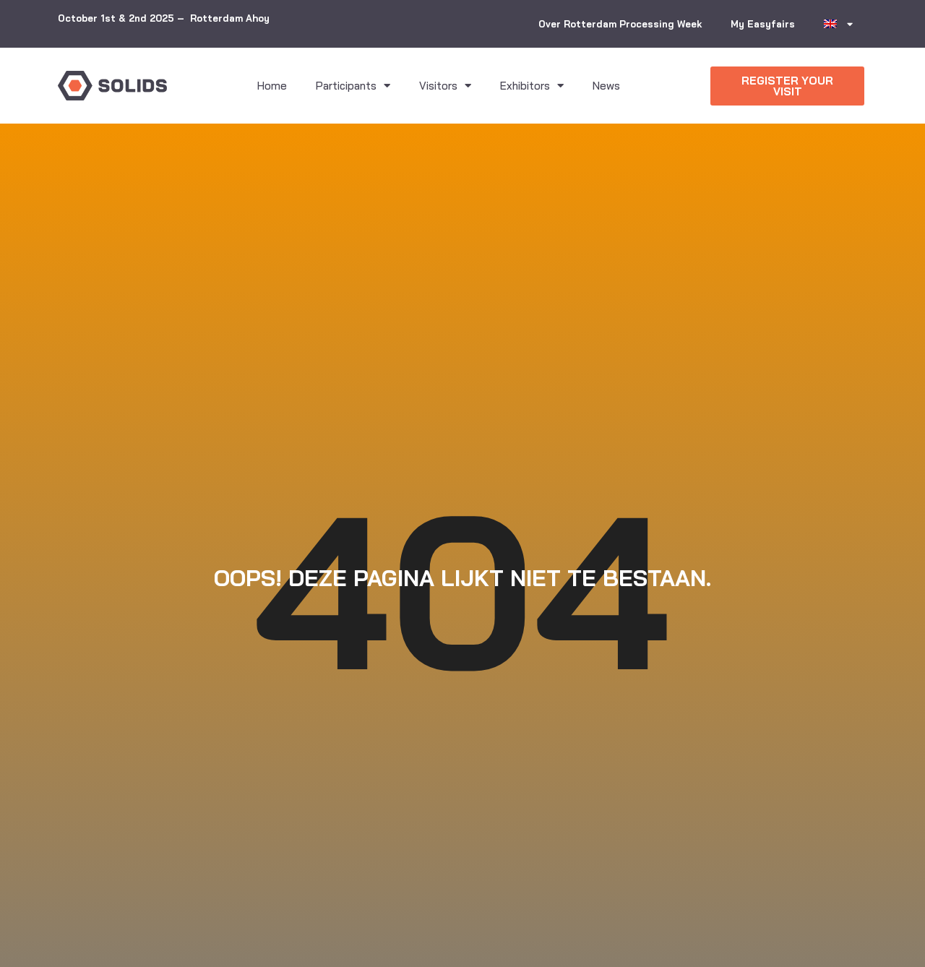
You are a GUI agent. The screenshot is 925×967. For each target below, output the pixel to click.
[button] (787, 86)
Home (272, 86)
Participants (353, 85)
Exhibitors (532, 85)
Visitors (445, 85)
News (606, 86)
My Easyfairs (763, 24)
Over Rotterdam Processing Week (620, 24)
